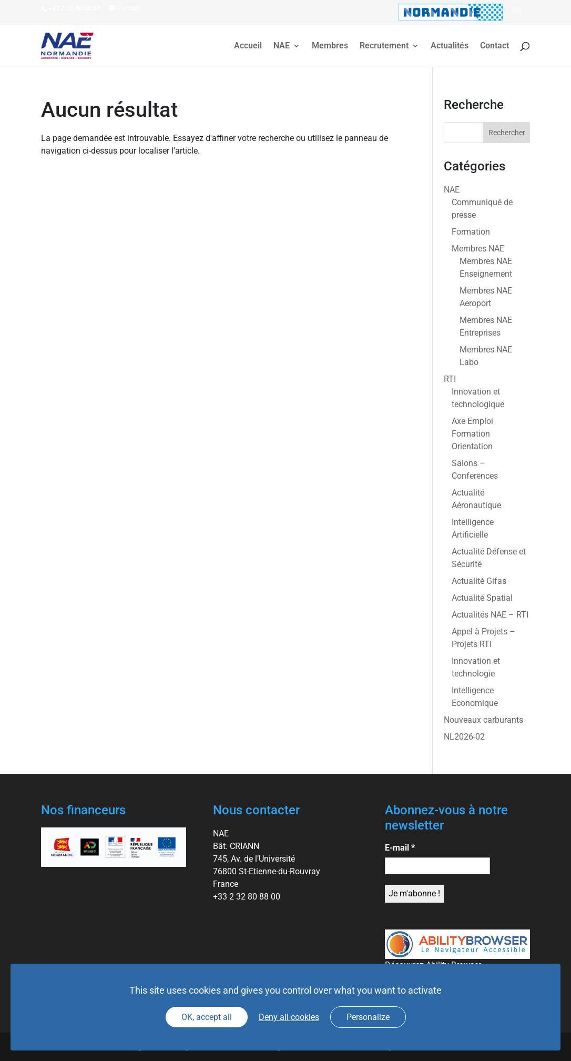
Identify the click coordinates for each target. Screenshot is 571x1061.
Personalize (368, 1017)
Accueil (248, 46)
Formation (471, 232)
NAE (281, 46)
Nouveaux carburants (483, 720)
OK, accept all (206, 1017)
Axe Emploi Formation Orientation (472, 433)
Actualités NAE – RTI (490, 615)
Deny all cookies (289, 1017)
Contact (494, 46)
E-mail (400, 848)
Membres (330, 46)
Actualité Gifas (479, 581)
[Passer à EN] (516, 10)
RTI (450, 379)
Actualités (449, 46)
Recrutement (384, 46)
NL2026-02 (464, 737)
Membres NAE (478, 249)
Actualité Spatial (482, 598)
